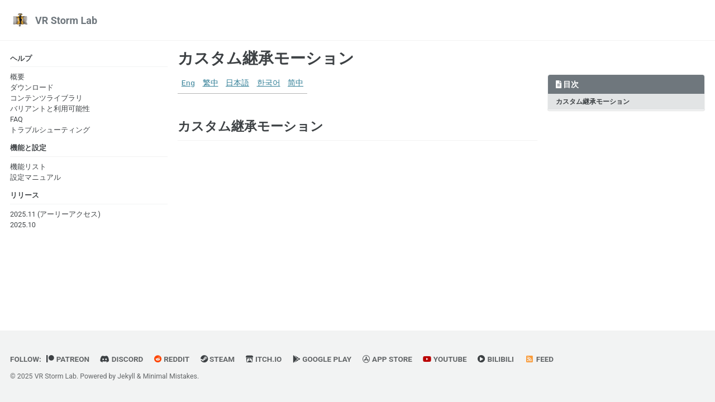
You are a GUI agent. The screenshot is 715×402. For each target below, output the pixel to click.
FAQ (16, 119)
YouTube (444, 359)
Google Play (322, 359)
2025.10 (23, 225)
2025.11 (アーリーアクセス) (55, 214)
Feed (539, 359)
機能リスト (28, 166)
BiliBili (496, 359)
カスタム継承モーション (266, 58)
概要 (17, 77)
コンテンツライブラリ (46, 98)
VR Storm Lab (66, 20)
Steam (218, 359)
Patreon (67, 359)
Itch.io (264, 359)
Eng (188, 83)
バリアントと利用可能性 (50, 108)
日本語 (237, 83)
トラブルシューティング (50, 130)
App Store (387, 359)
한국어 (268, 83)
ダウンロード (32, 87)
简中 (295, 83)
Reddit (171, 359)
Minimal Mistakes (170, 376)
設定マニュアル (35, 177)
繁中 (210, 83)
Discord (121, 359)
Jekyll (126, 376)
